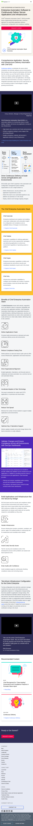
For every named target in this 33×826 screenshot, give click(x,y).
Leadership (3, 752)
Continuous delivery (6, 68)
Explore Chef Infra (10, 288)
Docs (2, 771)
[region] (16, 819)
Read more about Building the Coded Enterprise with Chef (16, 141)
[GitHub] (2, 811)
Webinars (3, 773)
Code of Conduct (5, 783)
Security (3, 779)
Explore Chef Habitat (10, 250)
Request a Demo (16, 28)
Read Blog (7, 689)
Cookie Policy (4, 799)
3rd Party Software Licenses (7, 797)
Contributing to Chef (5, 781)
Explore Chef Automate (11, 228)
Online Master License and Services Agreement (12, 793)
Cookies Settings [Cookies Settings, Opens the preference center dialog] (19, 823)
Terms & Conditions (5, 789)
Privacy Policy (4, 791)
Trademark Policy (5, 795)
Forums (3, 775)
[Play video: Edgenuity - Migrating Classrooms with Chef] (16, 103)
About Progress (4, 750)
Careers (3, 762)
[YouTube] (9, 811)
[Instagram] (12, 811)
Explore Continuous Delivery (12, 718)
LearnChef (3, 769)
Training (3, 777)
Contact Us (3, 764)
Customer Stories (5, 754)
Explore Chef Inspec (10, 268)
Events (2, 760)
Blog (2, 748)
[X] (5, 811)
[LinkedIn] (7, 811)
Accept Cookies (7, 823)
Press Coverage (5, 756)
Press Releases (4, 758)
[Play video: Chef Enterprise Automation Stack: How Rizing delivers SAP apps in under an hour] (16, 625)
